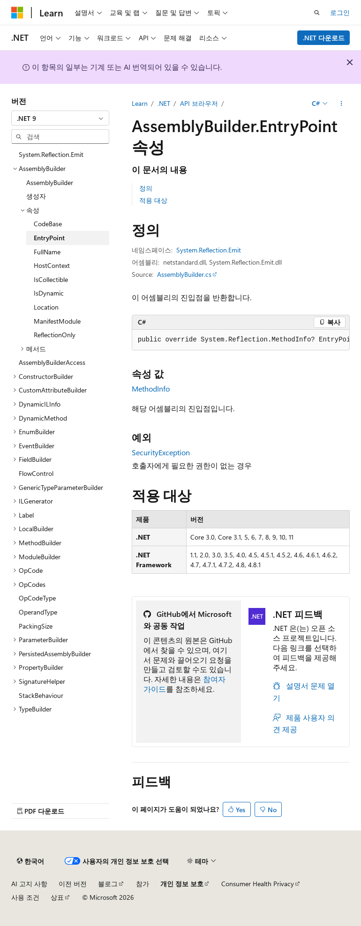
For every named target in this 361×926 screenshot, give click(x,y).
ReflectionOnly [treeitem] (54, 334)
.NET (164, 103)
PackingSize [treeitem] (36, 626)
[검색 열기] (317, 12)
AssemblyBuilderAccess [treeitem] (52, 362)
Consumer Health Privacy (257, 883)
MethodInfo (151, 388)
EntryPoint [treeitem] (49, 237)
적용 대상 (153, 200)
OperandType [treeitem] (38, 611)
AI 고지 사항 (29, 883)
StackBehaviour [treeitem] (41, 695)
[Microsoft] (17, 13)
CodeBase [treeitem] (48, 223)
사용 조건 (25, 897)
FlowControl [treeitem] (36, 473)
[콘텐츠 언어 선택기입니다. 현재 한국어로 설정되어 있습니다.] (30, 860)
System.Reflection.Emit (208, 249)
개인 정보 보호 (181, 883)
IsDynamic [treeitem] (49, 293)
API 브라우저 (199, 103)
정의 (145, 188)
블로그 (108, 883)
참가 (142, 883)
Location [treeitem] (46, 307)
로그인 (340, 12)
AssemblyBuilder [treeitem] (49, 182)
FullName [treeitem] (47, 251)
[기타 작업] (341, 103)
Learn (140, 103)
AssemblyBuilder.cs (184, 274)
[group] (241, 340)
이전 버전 (73, 883)
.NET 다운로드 (324, 37)
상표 (57, 897)
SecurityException (161, 452)
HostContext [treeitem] (52, 265)
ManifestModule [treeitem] (57, 321)
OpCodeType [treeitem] (37, 597)
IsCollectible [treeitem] (51, 279)
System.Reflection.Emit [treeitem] (51, 154)
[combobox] (60, 118)
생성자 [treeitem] (36, 196)
